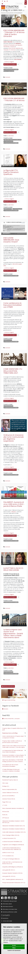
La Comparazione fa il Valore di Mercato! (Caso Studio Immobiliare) (12, 751)
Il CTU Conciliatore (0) (7, 855)
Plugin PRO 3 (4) (6, 802)
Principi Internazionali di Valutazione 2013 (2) (13, 882)
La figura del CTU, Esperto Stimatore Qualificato (11, 172)
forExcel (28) (5, 811)
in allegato (13, 511)
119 (18, 132)
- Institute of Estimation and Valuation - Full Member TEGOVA (13, 45)
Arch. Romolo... (18, 59)
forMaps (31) (5, 786)
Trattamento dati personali (10, 901)
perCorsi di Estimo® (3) (8, 795)
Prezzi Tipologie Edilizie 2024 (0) (10, 835)
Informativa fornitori (8, 906)
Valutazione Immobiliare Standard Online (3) (13, 829)
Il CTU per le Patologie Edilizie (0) (10, 859)
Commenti (7, 77)
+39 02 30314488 (7, 921)
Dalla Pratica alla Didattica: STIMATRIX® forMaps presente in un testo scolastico (12, 760)
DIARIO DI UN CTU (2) (8, 852)
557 (18, 64)
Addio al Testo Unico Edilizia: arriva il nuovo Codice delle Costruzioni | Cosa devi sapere (13, 746)
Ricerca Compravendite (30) (9, 789)
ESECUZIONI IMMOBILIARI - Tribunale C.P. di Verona (13, 49)
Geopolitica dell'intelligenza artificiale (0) (12, 867)
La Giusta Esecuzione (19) (9, 838)
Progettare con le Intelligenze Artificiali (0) (13, 844)
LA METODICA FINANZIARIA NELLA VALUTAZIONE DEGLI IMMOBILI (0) (11, 848)
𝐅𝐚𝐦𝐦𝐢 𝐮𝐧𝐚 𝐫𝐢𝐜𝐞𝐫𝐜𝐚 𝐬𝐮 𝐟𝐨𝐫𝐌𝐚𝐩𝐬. (10, 733)
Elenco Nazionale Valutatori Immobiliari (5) (13, 808)
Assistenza (5, 918)
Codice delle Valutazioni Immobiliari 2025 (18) (14, 832)
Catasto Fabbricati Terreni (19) (10, 792)
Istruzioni (17, 718)
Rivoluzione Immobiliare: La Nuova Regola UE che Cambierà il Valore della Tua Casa (13, 755)
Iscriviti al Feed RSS (8, 718)
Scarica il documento (10, 64)
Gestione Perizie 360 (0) (8, 799)
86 (18, 270)
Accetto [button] (14, 945)
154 (18, 201)
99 (18, 664)
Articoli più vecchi (8, 686)
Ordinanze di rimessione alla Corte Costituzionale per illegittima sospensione (13, 438)
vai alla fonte (10, 135)
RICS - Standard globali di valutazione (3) (12, 879)
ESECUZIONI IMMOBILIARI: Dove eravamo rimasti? (11, 240)
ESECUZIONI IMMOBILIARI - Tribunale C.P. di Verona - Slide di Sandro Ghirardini (13, 33)
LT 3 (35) (4, 805)
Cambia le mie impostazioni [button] (13, 950)
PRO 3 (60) (5, 783)
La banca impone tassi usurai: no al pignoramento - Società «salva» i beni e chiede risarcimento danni (13, 633)
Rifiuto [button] (14, 947)
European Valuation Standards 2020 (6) (12, 873)
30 (18, 469)
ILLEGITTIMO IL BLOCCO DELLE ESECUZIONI (13, 569)
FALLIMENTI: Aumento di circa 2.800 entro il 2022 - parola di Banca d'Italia (13, 504)
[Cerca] (25, 3)
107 (18, 597)
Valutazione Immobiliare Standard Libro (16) (13, 825)
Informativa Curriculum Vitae (10, 909)
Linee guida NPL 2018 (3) (8, 876)
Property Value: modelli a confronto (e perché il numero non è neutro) (12, 741)
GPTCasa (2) (5, 817)
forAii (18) (4, 814)
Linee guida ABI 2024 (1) (8, 870)
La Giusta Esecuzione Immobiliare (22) (12, 841)
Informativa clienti (7, 904)
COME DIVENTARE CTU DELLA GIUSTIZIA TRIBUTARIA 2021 (12, 371)
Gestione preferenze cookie (10, 912)
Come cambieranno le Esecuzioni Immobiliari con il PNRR (12, 305)
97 (18, 535)
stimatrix (5, 709)
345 (18, 401)
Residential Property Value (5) (10, 780)
